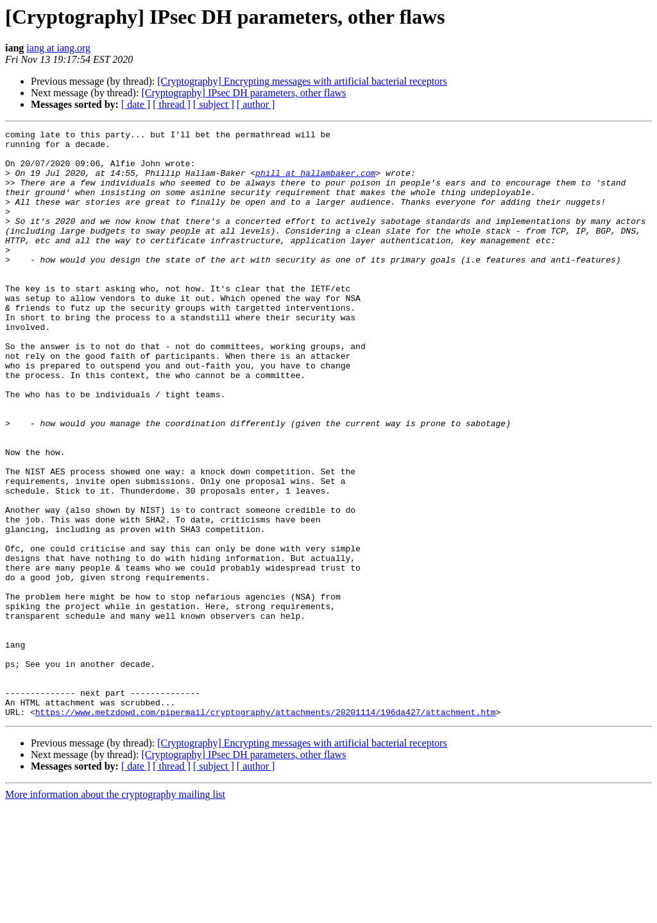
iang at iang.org (58, 47)
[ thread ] (172, 104)
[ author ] (256, 104)
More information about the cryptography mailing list (115, 911)
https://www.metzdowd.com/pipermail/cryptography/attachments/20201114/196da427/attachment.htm (265, 829)
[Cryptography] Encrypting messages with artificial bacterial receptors (302, 81)
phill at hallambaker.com (315, 182)
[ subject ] (213, 104)
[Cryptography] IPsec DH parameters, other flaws (243, 92)
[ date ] (135, 104)
